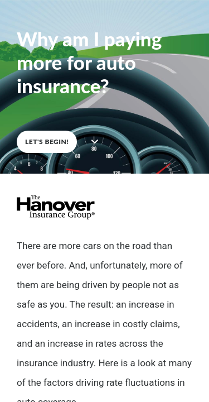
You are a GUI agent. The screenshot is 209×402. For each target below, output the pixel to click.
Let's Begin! (47, 141)
